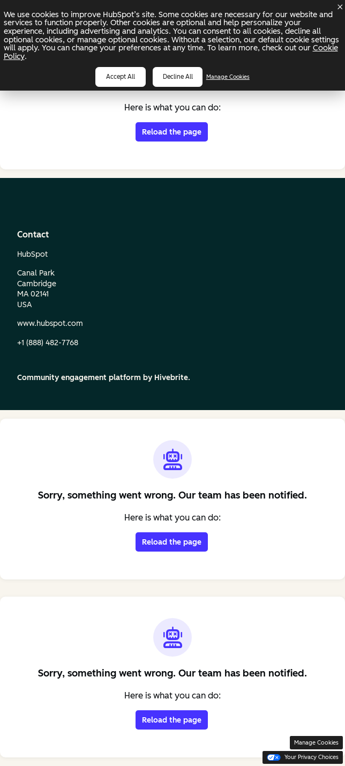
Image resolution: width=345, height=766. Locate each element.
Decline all (178, 76)
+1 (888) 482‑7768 (47, 342)
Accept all (120, 76)
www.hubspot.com (50, 323)
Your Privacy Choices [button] (303, 757)
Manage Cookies (228, 76)
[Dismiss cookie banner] (340, 7)
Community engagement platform (79, 377)
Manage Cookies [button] (316, 742)
